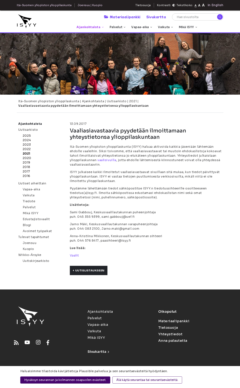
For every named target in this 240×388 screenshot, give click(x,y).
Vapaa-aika (141, 27)
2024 (27, 140)
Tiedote (29, 201)
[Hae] (220, 17)
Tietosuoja (143, 5)
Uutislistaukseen (88, 270)
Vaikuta (165, 27)
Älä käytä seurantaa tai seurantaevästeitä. (147, 380)
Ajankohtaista (90, 27)
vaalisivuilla (106, 160)
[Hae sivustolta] (197, 16)
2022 (27, 149)
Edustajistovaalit (36, 219)
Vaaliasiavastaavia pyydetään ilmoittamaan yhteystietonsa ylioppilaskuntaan (83, 106)
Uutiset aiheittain (32, 183)
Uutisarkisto (117, 101)
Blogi (27, 225)
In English (215, 5)
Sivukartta (156, 17)
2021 (133, 101)
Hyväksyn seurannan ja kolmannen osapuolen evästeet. (65, 380)
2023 (27, 145)
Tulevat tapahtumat (33, 237)
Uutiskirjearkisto (36, 261)
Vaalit (74, 255)
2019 (26, 162)
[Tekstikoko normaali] (196, 5)
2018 (26, 167)
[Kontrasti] (173, 5)
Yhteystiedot (170, 334)
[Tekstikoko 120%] (203, 5)
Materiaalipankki (122, 17)
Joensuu (30, 243)
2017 (26, 171)
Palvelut (117, 27)
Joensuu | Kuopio (90, 5)
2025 (27, 136)
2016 (26, 176)
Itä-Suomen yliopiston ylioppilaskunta (48, 101)
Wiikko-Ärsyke (29, 255)
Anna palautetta (172, 341)
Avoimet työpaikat (37, 231)
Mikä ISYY (188, 27)
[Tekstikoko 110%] (199, 5)
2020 (27, 158)
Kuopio (28, 249)
